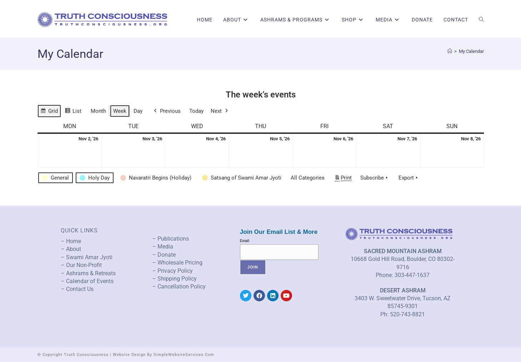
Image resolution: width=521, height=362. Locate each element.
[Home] (449, 51)
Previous (166, 111)
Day (138, 111)
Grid (49, 111)
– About (71, 249)
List (73, 111)
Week (119, 111)
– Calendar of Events (87, 281)
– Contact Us (77, 289)
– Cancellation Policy (179, 286)
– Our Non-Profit (81, 265)
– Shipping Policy (174, 278)
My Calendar (471, 51)
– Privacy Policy (172, 270)
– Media (162, 246)
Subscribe (374, 178)
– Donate (164, 254)
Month (98, 111)
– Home (71, 241)
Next (220, 111)
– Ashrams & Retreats (88, 273)
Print (343, 179)
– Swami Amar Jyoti (86, 257)
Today (196, 111)
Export (409, 178)
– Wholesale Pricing (177, 262)
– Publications (170, 238)
